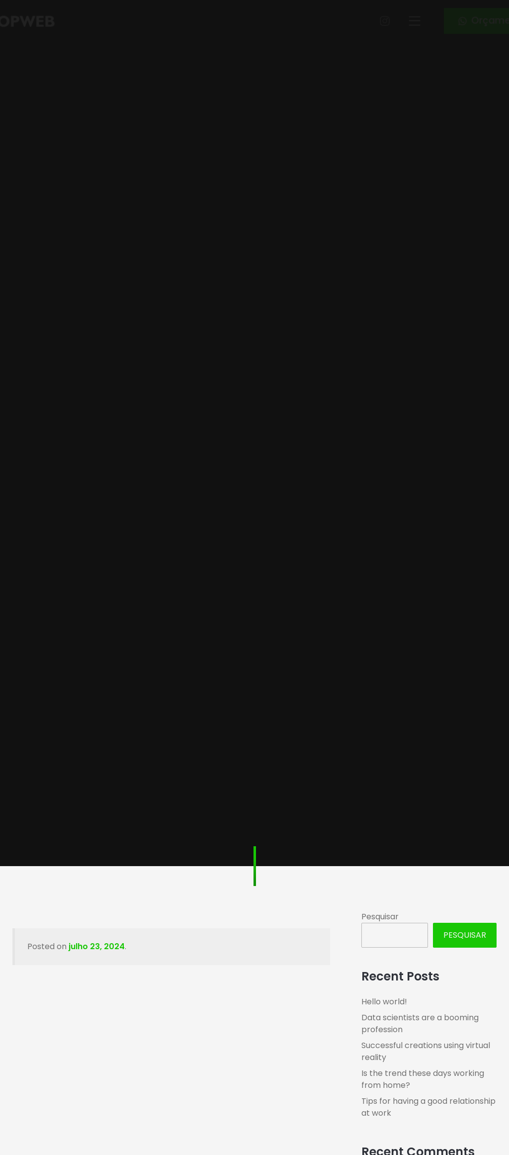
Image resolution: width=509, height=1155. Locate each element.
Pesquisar (380, 916)
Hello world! (384, 1001)
